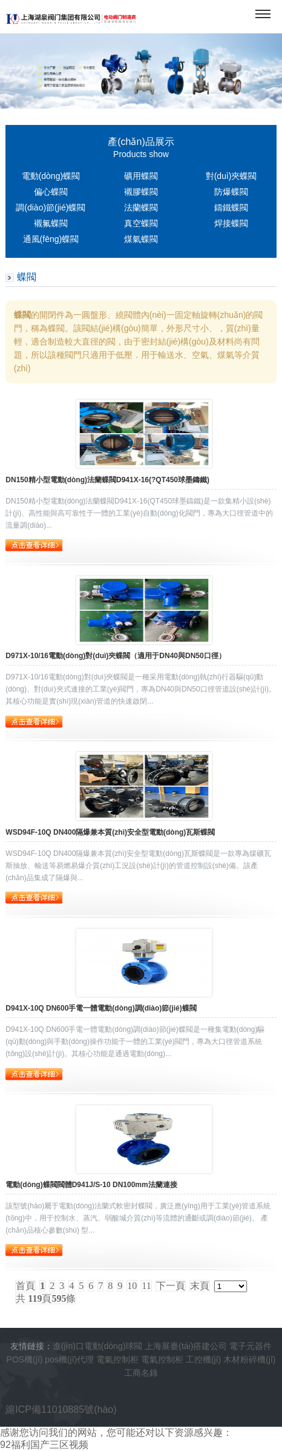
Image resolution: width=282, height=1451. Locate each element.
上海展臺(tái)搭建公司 (186, 1346)
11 (146, 1286)
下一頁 (170, 1286)
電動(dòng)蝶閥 (51, 176)
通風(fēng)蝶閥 (51, 239)
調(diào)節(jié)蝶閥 (50, 207)
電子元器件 (250, 1346)
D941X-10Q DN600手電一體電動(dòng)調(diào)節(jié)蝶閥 (100, 1008)
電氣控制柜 (117, 1359)
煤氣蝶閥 (141, 239)
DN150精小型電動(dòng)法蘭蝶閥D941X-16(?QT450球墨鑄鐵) (107, 480)
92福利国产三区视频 (44, 1444)
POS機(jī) (25, 1359)
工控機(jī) (203, 1359)
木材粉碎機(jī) (249, 1359)
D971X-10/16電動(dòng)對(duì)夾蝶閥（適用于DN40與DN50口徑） (115, 655)
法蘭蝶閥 (141, 207)
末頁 (199, 1286)
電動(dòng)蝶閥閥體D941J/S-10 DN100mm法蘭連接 (91, 1184)
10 (132, 1286)
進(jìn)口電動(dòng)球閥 (98, 1346)
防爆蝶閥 (231, 192)
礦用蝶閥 (141, 176)
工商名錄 (141, 1373)
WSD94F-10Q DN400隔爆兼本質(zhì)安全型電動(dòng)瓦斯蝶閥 (110, 832)
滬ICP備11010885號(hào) (60, 1409)
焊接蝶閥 (231, 223)
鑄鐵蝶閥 (231, 207)
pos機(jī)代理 (69, 1359)
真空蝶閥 (141, 223)
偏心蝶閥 (51, 192)
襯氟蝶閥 (51, 223)
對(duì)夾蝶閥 (231, 176)
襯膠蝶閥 (141, 192)
